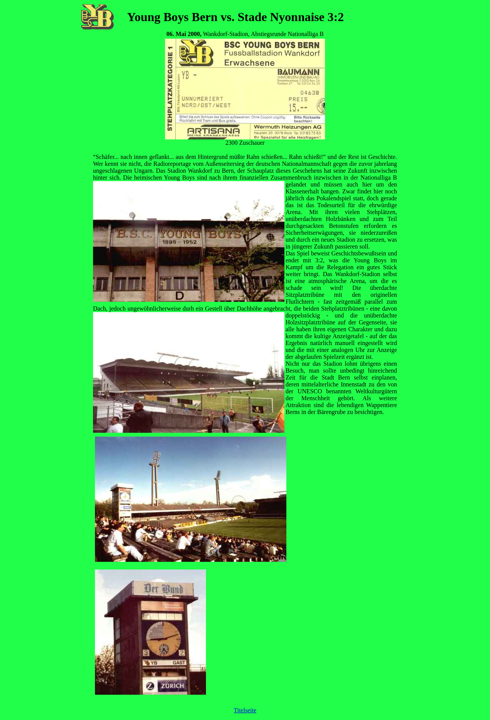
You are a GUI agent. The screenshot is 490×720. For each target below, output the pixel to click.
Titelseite (245, 710)
